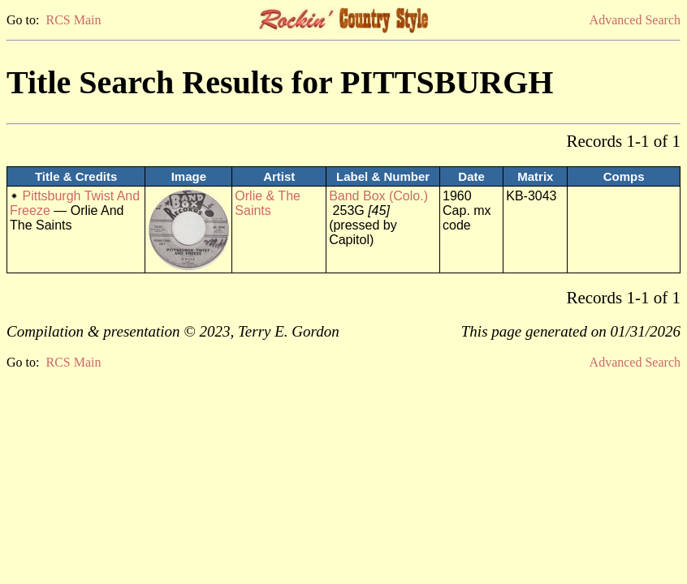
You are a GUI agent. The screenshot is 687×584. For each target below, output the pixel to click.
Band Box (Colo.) (378, 196)
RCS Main (73, 20)
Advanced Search (635, 20)
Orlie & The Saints (267, 203)
